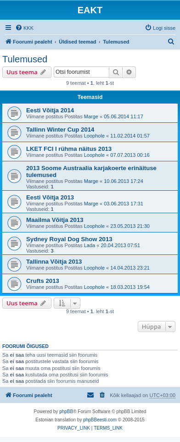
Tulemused (24, 59)
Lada (89, 245)
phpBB (66, 411)
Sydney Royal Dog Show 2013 (69, 239)
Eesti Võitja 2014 (50, 110)
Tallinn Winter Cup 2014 (60, 129)
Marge (91, 116)
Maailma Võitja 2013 (55, 219)
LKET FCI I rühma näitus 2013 (69, 148)
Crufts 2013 (42, 280)
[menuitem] (24, 27)
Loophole (94, 135)
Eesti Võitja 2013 (50, 197)
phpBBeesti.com (100, 419)
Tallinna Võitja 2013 (54, 261)
